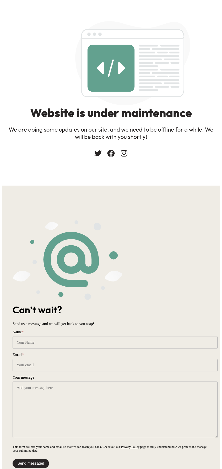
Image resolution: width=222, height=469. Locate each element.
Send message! (30, 463)
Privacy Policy (130, 447)
